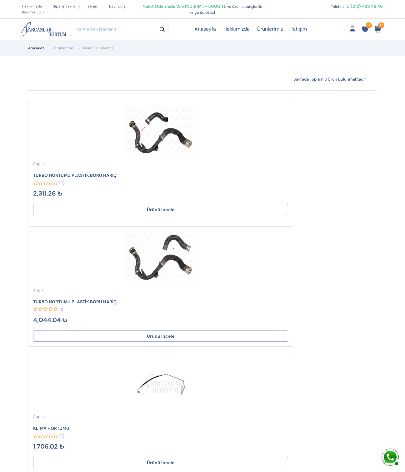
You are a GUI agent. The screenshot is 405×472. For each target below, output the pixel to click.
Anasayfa (205, 29)
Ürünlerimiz (270, 29)
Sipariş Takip (64, 6)
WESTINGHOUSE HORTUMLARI (128, 322)
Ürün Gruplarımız (275, 328)
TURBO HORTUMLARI (134, 336)
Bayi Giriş (117, 6)
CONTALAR (122, 279)
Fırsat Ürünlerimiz (276, 309)
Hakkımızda (32, 6)
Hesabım (266, 279)
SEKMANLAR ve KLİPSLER (138, 289)
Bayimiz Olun (33, 12)
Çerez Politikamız (210, 326)
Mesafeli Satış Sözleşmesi (206, 293)
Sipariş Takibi (271, 299)
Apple (38, 163)
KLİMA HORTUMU (193, 175)
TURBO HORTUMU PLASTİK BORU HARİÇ (55, 175)
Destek (199, 279)
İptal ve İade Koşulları (215, 306)
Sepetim (265, 289)
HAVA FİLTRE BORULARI (136, 299)
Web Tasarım (144, 452)
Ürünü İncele (60, 209)
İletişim (92, 6)
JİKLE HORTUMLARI (131, 309)
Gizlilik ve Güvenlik (212, 316)
